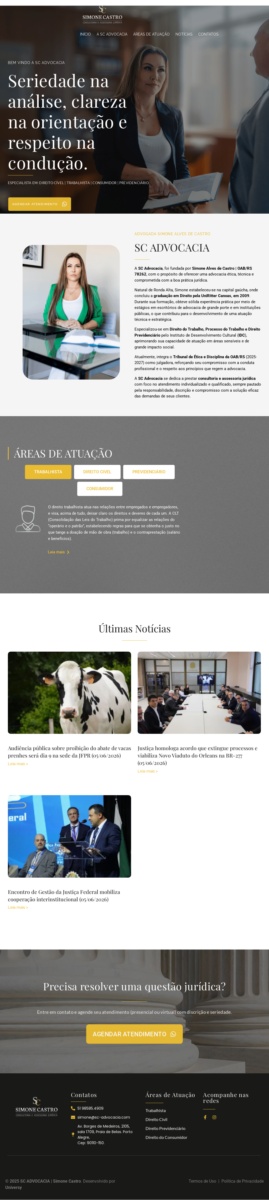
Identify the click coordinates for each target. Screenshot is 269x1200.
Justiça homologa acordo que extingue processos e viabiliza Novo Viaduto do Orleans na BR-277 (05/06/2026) (197, 755)
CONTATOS (208, 34)
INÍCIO (85, 34)
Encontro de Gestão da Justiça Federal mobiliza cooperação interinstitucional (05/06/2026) (64, 895)
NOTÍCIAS (184, 34)
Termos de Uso (203, 1181)
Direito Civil (156, 1119)
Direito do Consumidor (166, 1137)
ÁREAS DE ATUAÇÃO (151, 34)
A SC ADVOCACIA (112, 34)
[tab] (48, 472)
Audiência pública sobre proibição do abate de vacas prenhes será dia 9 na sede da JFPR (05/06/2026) (69, 751)
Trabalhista (156, 1110)
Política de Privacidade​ (242, 1181)
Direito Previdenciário (165, 1128)
